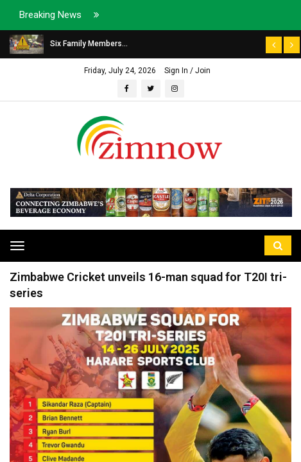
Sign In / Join (187, 70)
